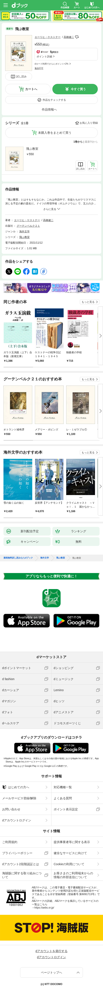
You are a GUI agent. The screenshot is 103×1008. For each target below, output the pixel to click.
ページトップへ (51, 972)
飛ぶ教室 (32, 148)
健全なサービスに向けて (70, 853)
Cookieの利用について (69, 864)
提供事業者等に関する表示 (72, 842)
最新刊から (91, 141)
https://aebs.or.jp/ (44, 907)
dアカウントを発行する (51, 951)
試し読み (21, 76)
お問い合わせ (11, 809)
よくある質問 (63, 798)
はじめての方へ (15, 787)
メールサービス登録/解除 (19, 798)
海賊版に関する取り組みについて (22, 875)
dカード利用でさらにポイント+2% (51, 64)
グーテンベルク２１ (28, 225)
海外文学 (24, 231)
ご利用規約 (9, 842)
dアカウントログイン (16, 820)
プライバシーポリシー (17, 853)
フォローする (77, 37)
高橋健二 (69, 37)
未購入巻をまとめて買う (54, 132)
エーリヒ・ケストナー (48, 37)
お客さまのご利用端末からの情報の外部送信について (73, 875)
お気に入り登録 (89, 122)
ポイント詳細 (44, 56)
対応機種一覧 (63, 787)
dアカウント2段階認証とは (20, 864)
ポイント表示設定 (66, 809)
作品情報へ (49, 109)
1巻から (78, 141)
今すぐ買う (78, 89)
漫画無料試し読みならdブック (18, 558)
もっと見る (88, 301)
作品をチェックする (54, 99)
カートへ (31, 89)
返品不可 (39, 68)
